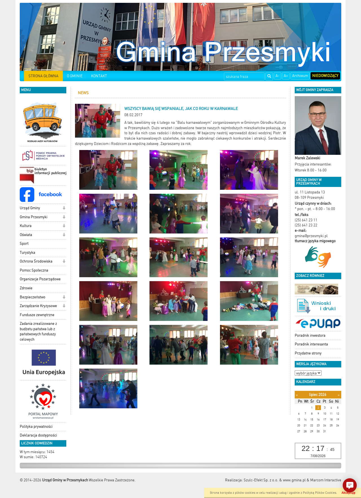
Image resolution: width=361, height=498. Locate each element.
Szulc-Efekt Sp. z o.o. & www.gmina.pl (275, 480)
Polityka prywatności (36, 426)
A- (277, 76)
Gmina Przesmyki (33, 217)
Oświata (26, 235)
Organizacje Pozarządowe (40, 279)
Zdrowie (26, 288)
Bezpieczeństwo (32, 297)
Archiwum (300, 76)
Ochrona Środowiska (36, 261)
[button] (63, 208)
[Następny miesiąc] (339, 395)
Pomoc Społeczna (34, 270)
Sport (24, 243)
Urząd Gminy (30, 208)
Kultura (26, 226)
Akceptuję (348, 493)
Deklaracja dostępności (38, 435)
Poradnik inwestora (310, 335)
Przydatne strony (308, 353)
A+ (286, 76)
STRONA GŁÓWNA (43, 76)
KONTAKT (99, 76)
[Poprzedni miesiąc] (297, 395)
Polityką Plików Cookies (319, 493)
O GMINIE (75, 76)
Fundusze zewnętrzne (37, 315)
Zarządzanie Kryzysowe (38, 306)
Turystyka (27, 252)
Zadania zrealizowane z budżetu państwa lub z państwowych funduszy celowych (38, 331)
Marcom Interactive (325, 480)
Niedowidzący (325, 76)
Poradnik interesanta (311, 344)
